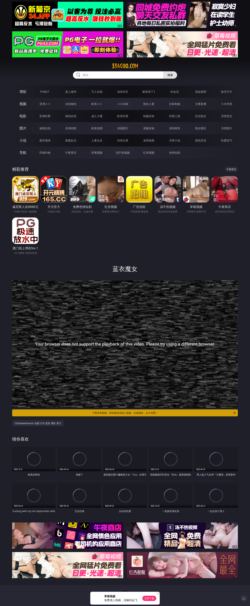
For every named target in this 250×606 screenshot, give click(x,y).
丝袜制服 (174, 104)
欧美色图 (96, 128)
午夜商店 (70, 153)
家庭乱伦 (70, 140)
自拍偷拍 (70, 104)
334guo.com (125, 66)
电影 (22, 116)
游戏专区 (122, 92)
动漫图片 (122, 128)
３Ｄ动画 (122, 104)
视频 (22, 103)
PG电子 (44, 92)
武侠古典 (122, 140)
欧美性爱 (122, 116)
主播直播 (200, 104)
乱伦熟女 (200, 116)
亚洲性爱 (45, 116)
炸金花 (174, 92)
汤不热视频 (123, 153)
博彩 (22, 91)
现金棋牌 (200, 92)
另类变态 (226, 116)
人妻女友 (96, 140)
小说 (22, 140)
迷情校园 (148, 140)
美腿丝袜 (148, 128)
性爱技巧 (226, 140)
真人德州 (70, 92)
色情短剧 (174, 153)
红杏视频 (148, 153)
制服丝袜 (148, 116)
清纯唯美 (174, 128)
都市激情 (45, 140)
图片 (22, 128)
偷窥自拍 (45, 128)
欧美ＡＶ (96, 104)
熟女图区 (200, 128)
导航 (22, 152)
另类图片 (226, 128)
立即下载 (149, 598)
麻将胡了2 (148, 92)
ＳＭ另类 (226, 104)
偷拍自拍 (70, 116)
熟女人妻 (148, 104)
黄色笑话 (200, 140)
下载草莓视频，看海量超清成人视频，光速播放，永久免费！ (164, 413)
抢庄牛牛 (226, 92)
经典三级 (174, 116)
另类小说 (174, 140)
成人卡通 (96, 116)
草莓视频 (96, 153)
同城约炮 (45, 153)
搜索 (170, 75)
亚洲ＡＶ (45, 104)
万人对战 (96, 92)
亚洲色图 (70, 128)
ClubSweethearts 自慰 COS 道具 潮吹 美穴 (38, 423)
